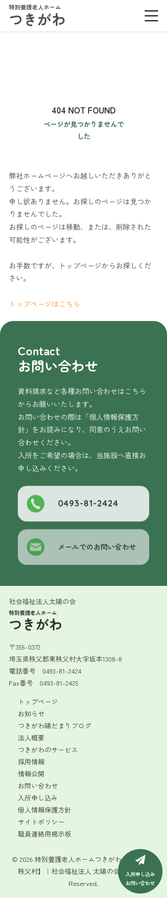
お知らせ (31, 713)
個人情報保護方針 (44, 809)
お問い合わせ (38, 785)
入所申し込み (38, 797)
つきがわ (37, 16)
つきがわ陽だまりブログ (54, 725)
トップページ (38, 701)
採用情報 (31, 761)
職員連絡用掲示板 (44, 833)
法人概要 (31, 737)
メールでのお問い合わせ (81, 550)
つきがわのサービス (48, 749)
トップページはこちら (44, 303)
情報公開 (31, 773)
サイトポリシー (41, 821)
